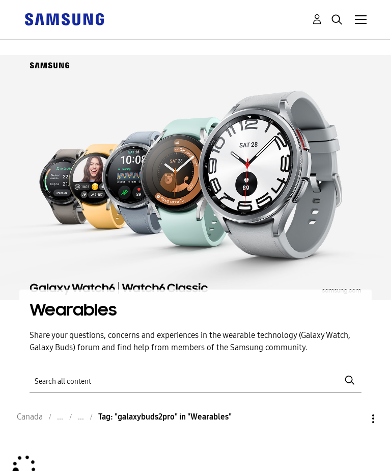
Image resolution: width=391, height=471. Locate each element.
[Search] (195, 380)
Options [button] (356, 419)
